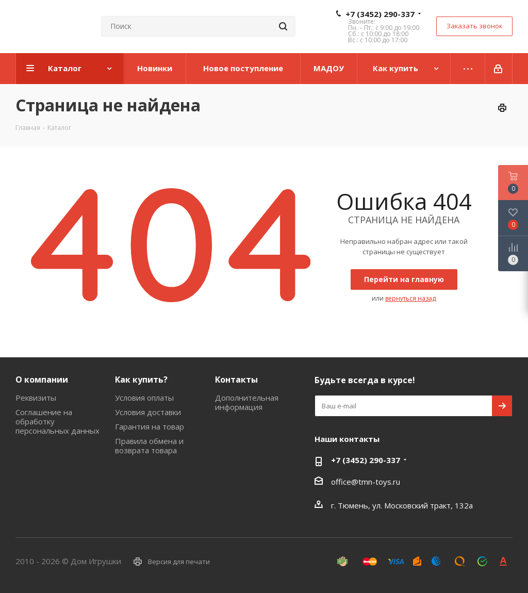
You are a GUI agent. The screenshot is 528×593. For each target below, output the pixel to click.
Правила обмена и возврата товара (149, 445)
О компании (41, 379)
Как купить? (141, 379)
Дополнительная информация (246, 402)
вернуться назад (410, 298)
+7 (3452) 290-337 (380, 14)
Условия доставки (148, 412)
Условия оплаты (144, 397)
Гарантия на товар (149, 426)
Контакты (236, 379)
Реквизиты (35, 397)
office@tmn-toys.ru (365, 481)
